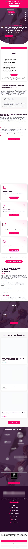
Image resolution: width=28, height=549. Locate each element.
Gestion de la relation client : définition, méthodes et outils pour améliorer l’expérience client (13, 359)
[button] (26, 532)
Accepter (14, 540)
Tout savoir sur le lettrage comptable (10, 386)
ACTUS (15, 526)
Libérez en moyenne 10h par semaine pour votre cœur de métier (9, 71)
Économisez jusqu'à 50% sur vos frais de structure (9, 60)
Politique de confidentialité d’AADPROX (14, 547)
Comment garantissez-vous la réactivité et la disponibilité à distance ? (13, 310)
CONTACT (19, 526)
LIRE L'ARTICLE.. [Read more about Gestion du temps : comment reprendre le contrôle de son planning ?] (4, 416)
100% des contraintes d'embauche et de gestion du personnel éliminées (9, 68)
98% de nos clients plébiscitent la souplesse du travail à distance (9, 65)
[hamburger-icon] (26, 10)
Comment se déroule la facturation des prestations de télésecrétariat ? (13, 317)
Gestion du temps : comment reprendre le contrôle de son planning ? (13, 413)
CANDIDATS (5, 526)
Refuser (14, 543)
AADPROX (10, 526)
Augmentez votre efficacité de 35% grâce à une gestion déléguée (9, 62)
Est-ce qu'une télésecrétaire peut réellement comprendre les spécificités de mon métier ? (14, 314)
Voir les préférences (14, 545)
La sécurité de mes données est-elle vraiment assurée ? (11, 316)
